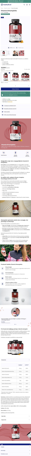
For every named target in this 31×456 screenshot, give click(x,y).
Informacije (3, 450)
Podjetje (2, 446)
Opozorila (3, 419)
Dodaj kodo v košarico (16, 2)
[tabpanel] (15, 386)
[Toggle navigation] (29, 4)
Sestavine (3, 360)
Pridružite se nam (4, 453)
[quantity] (15, 86)
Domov (2, 8)
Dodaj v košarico (15, 89)
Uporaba (3, 416)
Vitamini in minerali (7, 8)
